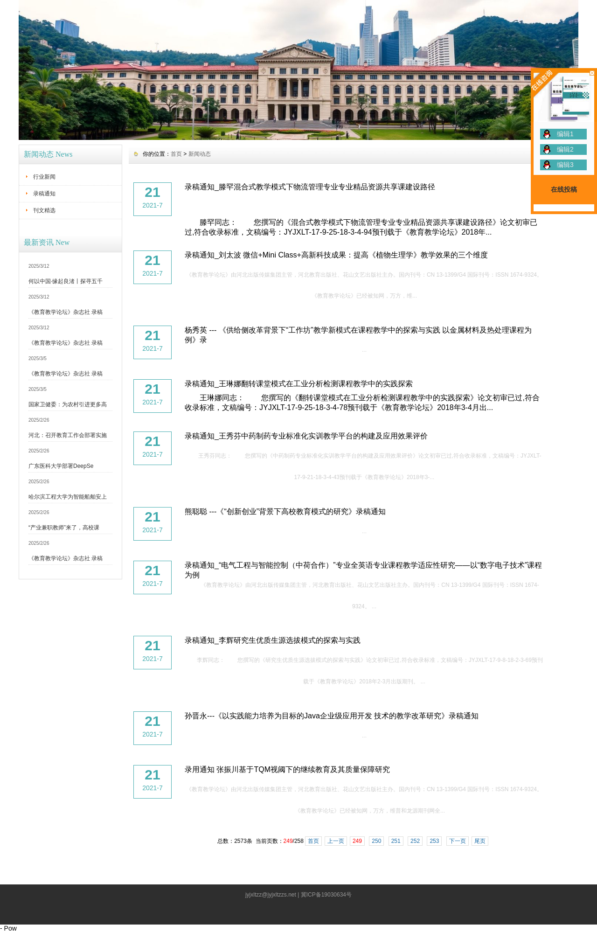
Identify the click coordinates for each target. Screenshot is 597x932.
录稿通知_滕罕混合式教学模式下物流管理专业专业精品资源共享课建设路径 (310, 187)
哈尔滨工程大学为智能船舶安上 (67, 497)
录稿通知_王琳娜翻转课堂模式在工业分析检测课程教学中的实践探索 (299, 384)
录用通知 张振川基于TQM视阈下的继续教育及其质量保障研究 (287, 769)
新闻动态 (199, 154)
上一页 (335, 841)
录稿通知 (44, 193)
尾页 (480, 841)
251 (396, 841)
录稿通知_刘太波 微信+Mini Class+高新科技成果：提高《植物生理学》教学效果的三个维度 (336, 255)
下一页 (457, 841)
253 (434, 841)
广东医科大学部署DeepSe (60, 466)
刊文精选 (44, 210)
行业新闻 (44, 177)
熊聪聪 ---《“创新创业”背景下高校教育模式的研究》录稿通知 (285, 511)
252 (415, 841)
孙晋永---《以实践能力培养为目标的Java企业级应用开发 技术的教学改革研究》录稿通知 (332, 716)
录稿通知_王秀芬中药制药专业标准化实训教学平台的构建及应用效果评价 (306, 436)
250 (376, 841)
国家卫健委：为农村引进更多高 (67, 404)
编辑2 (565, 149)
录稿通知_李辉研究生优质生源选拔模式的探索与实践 (273, 640)
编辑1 (565, 134)
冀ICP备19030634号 (326, 894)
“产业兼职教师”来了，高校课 (63, 527)
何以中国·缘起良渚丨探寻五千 (65, 281)
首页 (176, 154)
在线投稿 (564, 189)
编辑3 (565, 164)
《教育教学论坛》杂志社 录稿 (65, 312)
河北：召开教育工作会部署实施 (67, 435)
